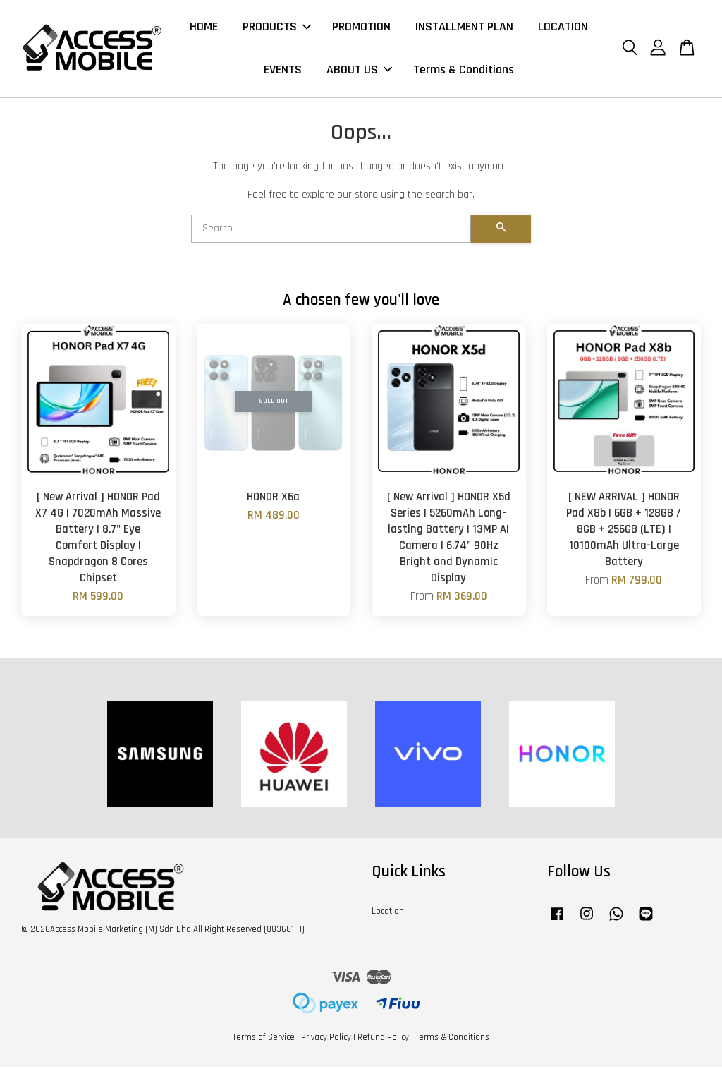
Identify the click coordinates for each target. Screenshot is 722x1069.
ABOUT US (359, 71)
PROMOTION (361, 28)
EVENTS (283, 71)
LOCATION (563, 28)
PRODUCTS (277, 28)
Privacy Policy (326, 1039)
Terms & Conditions (463, 71)
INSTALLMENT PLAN (464, 28)
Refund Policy (383, 1039)
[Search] (331, 231)
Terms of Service (264, 1039)
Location (388, 913)
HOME (204, 28)
